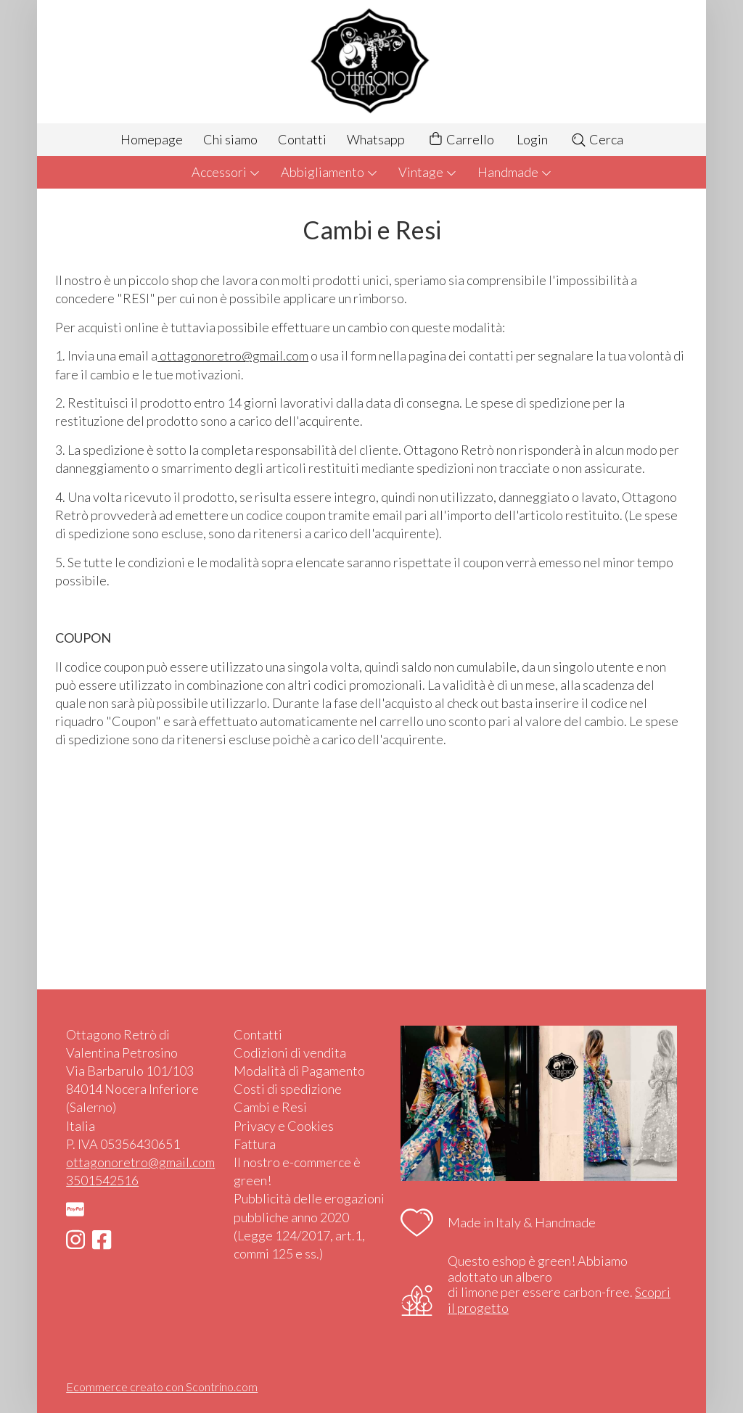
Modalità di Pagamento (299, 1071)
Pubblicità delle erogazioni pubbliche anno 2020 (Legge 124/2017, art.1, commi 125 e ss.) (309, 1225)
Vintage (427, 172)
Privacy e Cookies (284, 1126)
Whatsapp (376, 139)
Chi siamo (230, 139)
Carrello (460, 140)
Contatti (302, 139)
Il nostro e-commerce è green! (297, 1171)
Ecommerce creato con (162, 1386)
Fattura (255, 1144)
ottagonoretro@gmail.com (140, 1162)
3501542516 (102, 1180)
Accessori (226, 172)
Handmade (514, 172)
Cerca (596, 139)
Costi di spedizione (288, 1089)
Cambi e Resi (270, 1107)
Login (532, 139)
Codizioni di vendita (290, 1052)
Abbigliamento (329, 172)
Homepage (151, 139)
